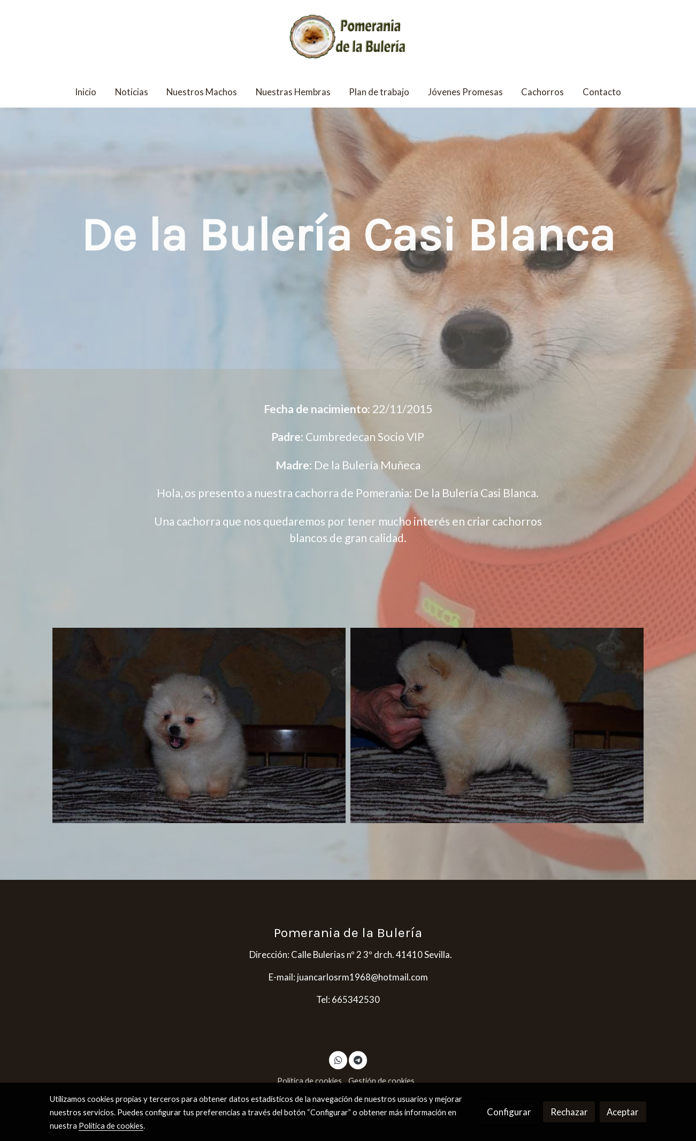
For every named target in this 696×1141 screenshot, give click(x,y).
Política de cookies (309, 1080)
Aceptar (623, 1111)
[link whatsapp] (338, 1059)
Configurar (509, 1111)
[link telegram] (357, 1059)
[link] (347, 38)
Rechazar (569, 1111)
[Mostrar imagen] (198, 726)
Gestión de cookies (381, 1080)
